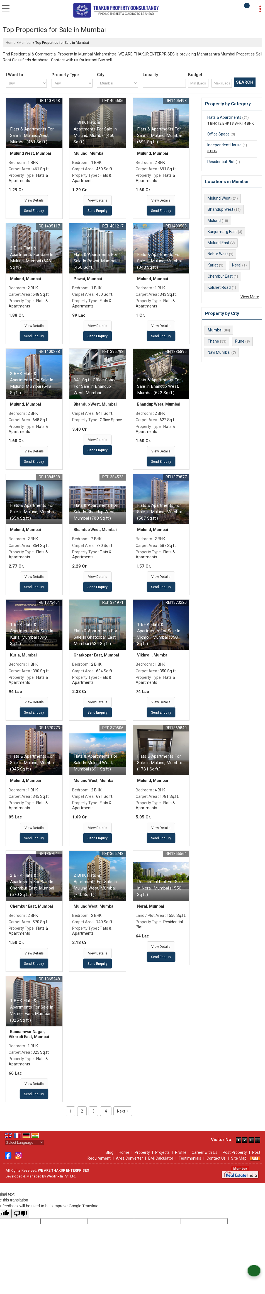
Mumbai (24, 42)
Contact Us (216, 1158)
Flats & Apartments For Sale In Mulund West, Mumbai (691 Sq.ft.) (95, 763)
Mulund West (219, 198)
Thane (213, 341)
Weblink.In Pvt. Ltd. (61, 1176)
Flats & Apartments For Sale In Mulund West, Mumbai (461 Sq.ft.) (32, 135)
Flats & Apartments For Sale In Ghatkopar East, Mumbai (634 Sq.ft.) (95, 637)
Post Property (235, 1152)
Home (10, 42)
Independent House (224, 145)
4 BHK (249, 123)
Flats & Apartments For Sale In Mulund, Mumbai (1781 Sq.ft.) (159, 763)
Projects (162, 1152)
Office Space (218, 134)
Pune (239, 341)
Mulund (214, 220)
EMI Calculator (160, 1158)
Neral (236, 265)
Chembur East (220, 276)
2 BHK (224, 123)
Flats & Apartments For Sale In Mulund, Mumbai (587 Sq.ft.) (159, 512)
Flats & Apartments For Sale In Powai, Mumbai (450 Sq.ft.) (95, 261)
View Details (34, 200)
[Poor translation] (20, 1213)
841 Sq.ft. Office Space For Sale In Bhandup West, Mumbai (95, 386)
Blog (109, 1152)
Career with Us (204, 1152)
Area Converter (129, 1158)
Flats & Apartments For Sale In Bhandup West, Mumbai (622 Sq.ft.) (159, 386)
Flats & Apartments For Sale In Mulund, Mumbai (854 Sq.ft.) (32, 512)
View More (249, 297)
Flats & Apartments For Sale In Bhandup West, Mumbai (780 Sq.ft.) (95, 512)
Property (142, 1152)
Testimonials (190, 1158)
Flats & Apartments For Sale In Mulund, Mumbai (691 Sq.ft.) (159, 135)
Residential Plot (221, 161)
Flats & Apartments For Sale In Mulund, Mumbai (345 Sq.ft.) (32, 763)
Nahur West (218, 254)
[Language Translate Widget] (24, 1142)
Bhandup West (220, 209)
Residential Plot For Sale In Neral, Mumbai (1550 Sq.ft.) (160, 888)
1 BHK (212, 123)
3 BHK (237, 123)
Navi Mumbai (219, 352)
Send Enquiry (34, 211)
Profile (180, 1152)
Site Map (239, 1158)
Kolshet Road (219, 287)
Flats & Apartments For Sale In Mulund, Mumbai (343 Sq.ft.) (159, 261)
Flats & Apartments (224, 117)
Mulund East (218, 243)
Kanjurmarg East (222, 231)
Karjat (213, 265)
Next (122, 1111)
